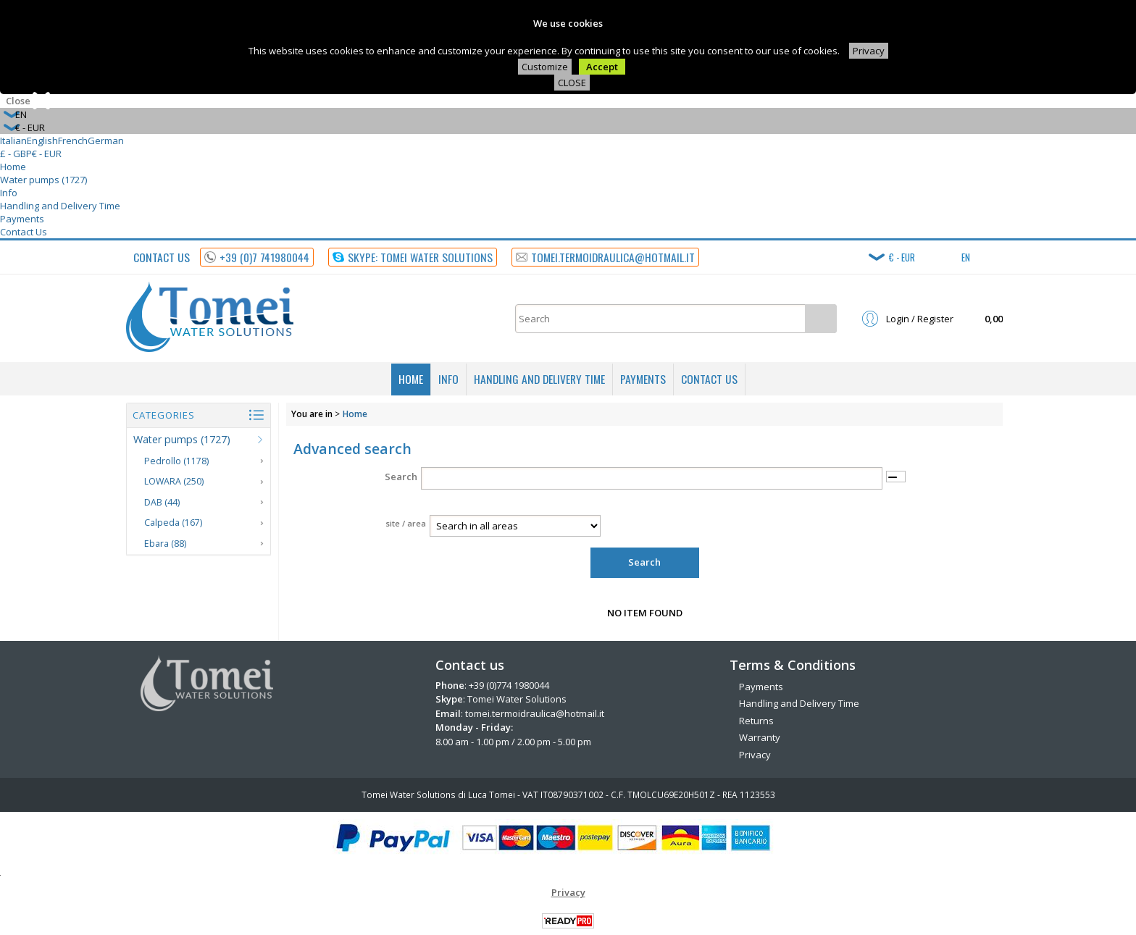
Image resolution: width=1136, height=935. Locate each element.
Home (13, 166)
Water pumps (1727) (43, 179)
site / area (405, 523)
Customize (545, 66)
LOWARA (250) (174, 481)
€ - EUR (47, 153)
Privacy (869, 50)
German (106, 140)
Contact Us (23, 231)
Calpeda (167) (173, 522)
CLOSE (572, 82)
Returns (756, 720)
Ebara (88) (165, 543)
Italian (13, 140)
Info (8, 192)
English (42, 140)
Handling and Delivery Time (60, 205)
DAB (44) (162, 502)
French (73, 140)
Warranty (759, 737)
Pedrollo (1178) (176, 461)
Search (401, 476)
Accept (602, 66)
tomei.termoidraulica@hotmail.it (534, 713)
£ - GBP (16, 153)
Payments (22, 218)
